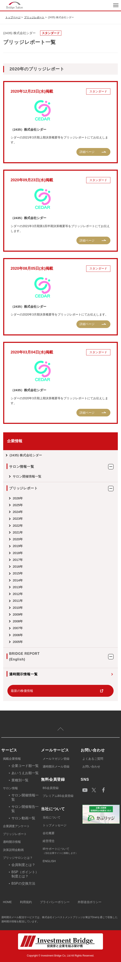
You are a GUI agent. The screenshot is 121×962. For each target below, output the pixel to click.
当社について (51, 817)
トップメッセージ (54, 825)
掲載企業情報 (12, 758)
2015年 (18, 573)
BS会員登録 (51, 788)
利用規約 (26, 902)
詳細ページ (87, 152)
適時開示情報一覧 (23, 674)
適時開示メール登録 (56, 766)
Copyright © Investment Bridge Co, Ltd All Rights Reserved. (60, 955)
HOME (7, 902)
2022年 (18, 525)
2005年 (18, 642)
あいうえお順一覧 (25, 773)
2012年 (18, 594)
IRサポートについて (62, 851)
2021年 (18, 532)
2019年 (18, 546)
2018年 (18, 553)
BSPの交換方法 (23, 883)
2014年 (18, 580)
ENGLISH (49, 861)
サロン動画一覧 (23, 818)
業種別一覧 (19, 780)
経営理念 (49, 841)
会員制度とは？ (23, 865)
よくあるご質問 (92, 758)
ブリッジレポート (34, 17)
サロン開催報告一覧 (25, 809)
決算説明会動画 (13, 850)
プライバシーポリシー (55, 902)
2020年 (18, 539)
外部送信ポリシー (89, 902)
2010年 (18, 607)
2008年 (18, 621)
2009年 (18, 614)
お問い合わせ (91, 766)
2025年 (18, 505)
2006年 (18, 635)
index (30, 5)
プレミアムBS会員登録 (58, 795)
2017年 (18, 559)
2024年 (18, 512)
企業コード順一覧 (25, 766)
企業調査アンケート (16, 826)
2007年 (18, 628)
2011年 (18, 600)
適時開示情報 (12, 841)
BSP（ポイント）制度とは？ (25, 874)
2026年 (18, 498)
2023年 (18, 518)
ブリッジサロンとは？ (18, 857)
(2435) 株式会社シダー (26, 455)
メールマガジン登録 (56, 758)
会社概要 (49, 833)
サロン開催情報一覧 (27, 476)
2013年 (18, 587)
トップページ (13, 17)
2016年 (18, 566)
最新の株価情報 (22, 691)
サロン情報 (10, 788)
